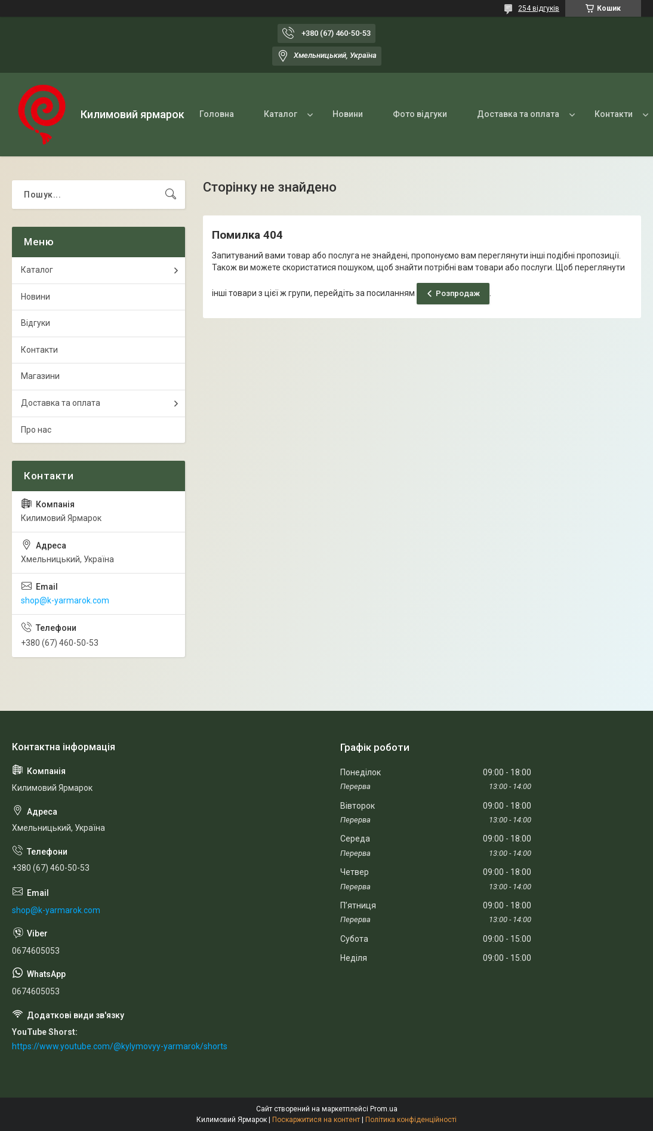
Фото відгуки (420, 114)
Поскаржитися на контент (316, 1119)
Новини (347, 114)
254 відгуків (538, 8)
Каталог (280, 114)
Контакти (614, 114)
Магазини (40, 376)
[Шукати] (170, 194)
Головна (216, 114)
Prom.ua (384, 1109)
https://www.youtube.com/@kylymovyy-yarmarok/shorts (119, 1046)
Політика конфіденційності (411, 1119)
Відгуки (35, 323)
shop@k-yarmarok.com (65, 600)
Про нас (36, 429)
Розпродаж (458, 293)
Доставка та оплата (518, 114)
